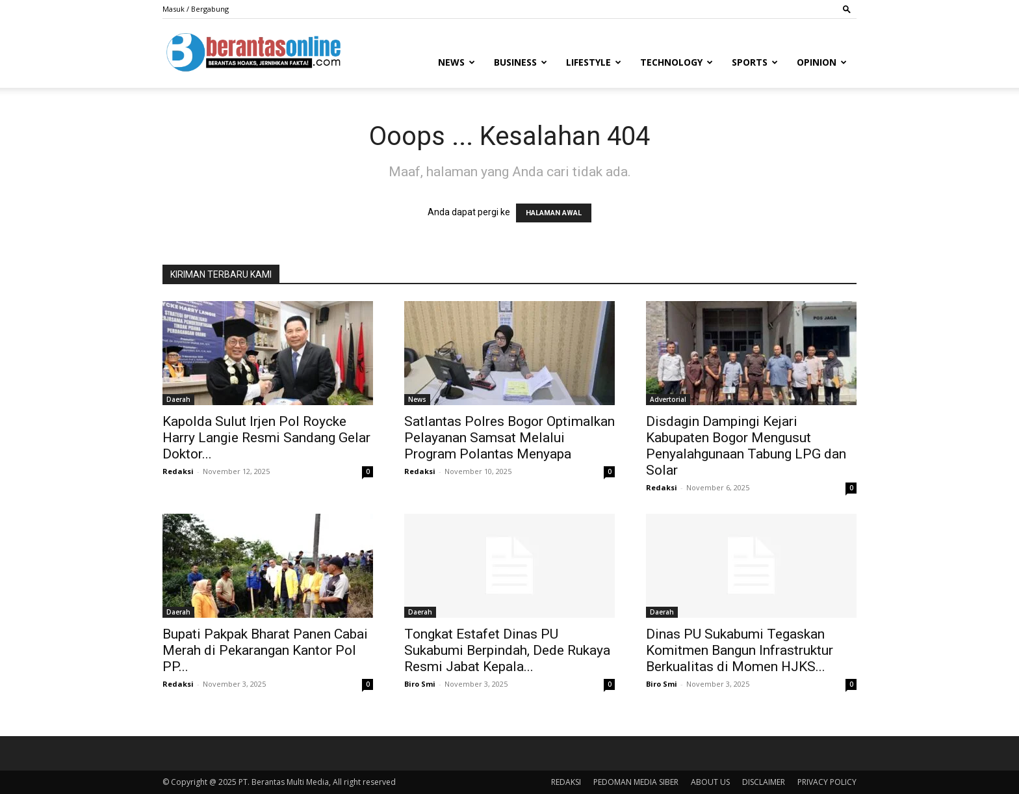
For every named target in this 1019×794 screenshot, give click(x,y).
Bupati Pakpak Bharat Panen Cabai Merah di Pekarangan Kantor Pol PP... (265, 650)
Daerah (178, 399)
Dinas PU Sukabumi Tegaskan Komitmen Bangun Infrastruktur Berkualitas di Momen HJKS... (739, 650)
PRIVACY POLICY (827, 781)
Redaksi (178, 471)
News (456, 62)
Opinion (822, 62)
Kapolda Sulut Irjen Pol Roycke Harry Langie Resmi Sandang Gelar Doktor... (266, 438)
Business (520, 62)
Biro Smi (419, 684)
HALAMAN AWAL (554, 213)
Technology (676, 62)
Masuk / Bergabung (195, 9)
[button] (847, 9)
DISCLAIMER (763, 781)
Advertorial (668, 399)
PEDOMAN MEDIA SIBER (635, 781)
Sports (755, 62)
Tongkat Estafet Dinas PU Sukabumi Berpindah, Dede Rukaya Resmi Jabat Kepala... (507, 650)
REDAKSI (566, 781)
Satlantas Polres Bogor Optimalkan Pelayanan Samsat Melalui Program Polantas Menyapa (509, 438)
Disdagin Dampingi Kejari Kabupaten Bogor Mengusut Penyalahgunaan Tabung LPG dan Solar (746, 446)
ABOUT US (710, 781)
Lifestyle (593, 62)
